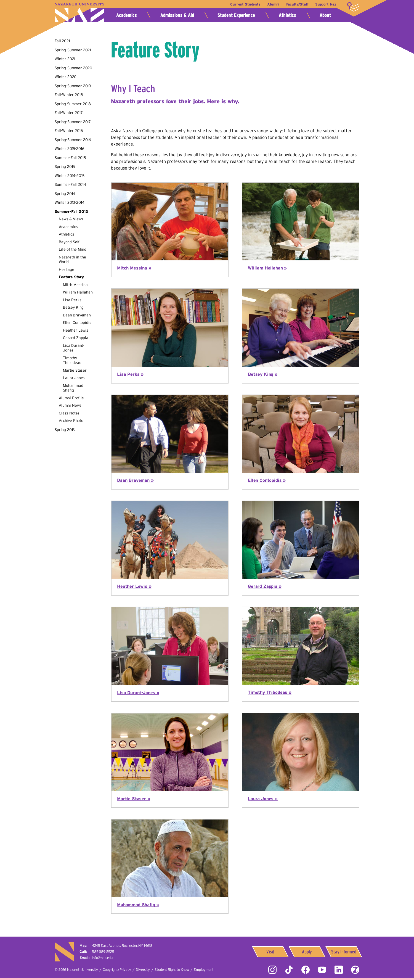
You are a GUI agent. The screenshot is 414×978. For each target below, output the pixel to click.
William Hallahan (77, 292)
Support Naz (325, 4)
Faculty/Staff (296, 4)
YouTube (322, 970)
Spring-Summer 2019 (73, 86)
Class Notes (69, 413)
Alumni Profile (71, 398)
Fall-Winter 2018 (69, 94)
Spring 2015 (65, 166)
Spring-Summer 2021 (73, 50)
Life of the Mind (72, 249)
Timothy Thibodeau (72, 360)
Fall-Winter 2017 (69, 112)
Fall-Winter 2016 (69, 130)
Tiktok (289, 970)
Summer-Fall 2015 (70, 157)
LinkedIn (339, 970)
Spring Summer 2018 (73, 104)
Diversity (143, 970)
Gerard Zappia (75, 337)
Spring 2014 (65, 193)
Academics (126, 15)
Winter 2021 (65, 59)
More (353, 7)
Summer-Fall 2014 (70, 184)
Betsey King (73, 307)
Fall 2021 (62, 41)
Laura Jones (74, 378)
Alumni (271, 4)
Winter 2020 (65, 77)
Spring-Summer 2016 (73, 140)
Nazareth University (79, 12)
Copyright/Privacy (117, 970)
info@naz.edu (102, 958)
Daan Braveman (77, 315)
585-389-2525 (103, 952)
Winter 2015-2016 (69, 148)
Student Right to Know (172, 970)
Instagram (272, 970)
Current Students (242, 4)
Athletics (287, 15)
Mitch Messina (75, 284)
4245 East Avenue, (122, 945)
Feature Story (71, 277)
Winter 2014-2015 (69, 175)
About (325, 15)
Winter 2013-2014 (69, 202)
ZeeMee (355, 970)
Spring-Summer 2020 (73, 68)
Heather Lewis (75, 330)
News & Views (71, 219)
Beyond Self (69, 242)
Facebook (305, 970)
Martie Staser (75, 370)
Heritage (66, 269)
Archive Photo (71, 420)
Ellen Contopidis (77, 322)
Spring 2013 (65, 429)
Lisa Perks (72, 300)
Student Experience (236, 15)
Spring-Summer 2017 (73, 122)
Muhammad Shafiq (73, 388)
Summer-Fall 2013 (71, 211)
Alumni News (70, 405)
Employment (203, 970)
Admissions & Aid (177, 15)
